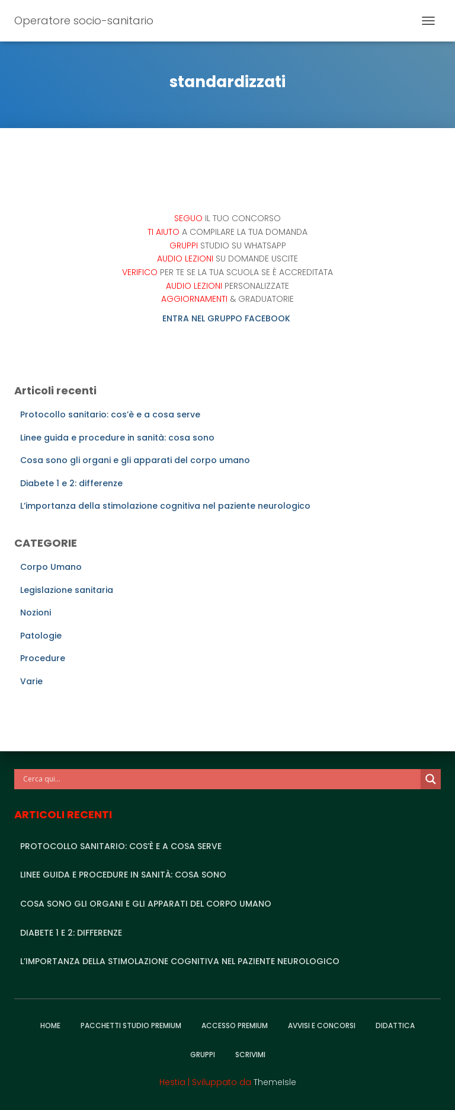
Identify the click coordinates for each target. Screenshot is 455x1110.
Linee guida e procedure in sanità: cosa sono (117, 438)
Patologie (41, 636)
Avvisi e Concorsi (321, 1025)
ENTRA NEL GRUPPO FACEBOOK (227, 318)
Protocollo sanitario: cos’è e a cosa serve (110, 414)
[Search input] (220, 779)
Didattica (395, 1025)
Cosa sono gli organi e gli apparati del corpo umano (135, 460)
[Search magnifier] (431, 779)
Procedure (42, 658)
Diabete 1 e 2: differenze (71, 483)
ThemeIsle (275, 1082)
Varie (31, 681)
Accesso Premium (234, 1025)
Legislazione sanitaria (66, 590)
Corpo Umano (51, 567)
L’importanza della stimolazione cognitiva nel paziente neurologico (165, 506)
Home (50, 1025)
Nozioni (35, 612)
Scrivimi (250, 1055)
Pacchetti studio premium (131, 1025)
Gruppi (202, 1055)
